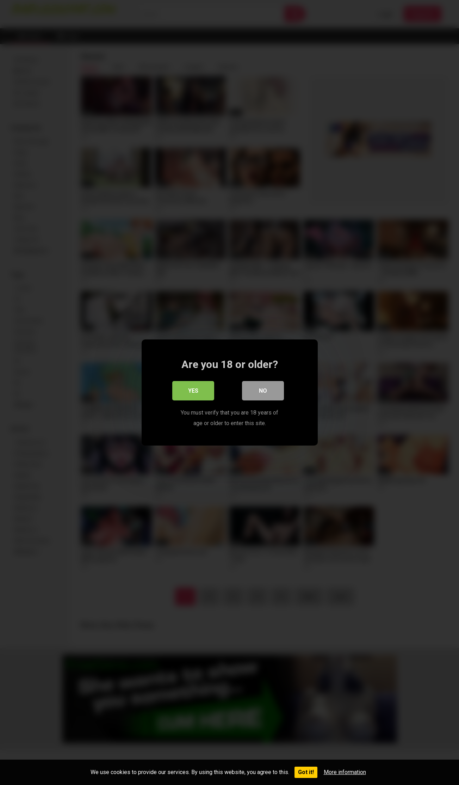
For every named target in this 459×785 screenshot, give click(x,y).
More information (345, 772)
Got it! (306, 772)
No (263, 390)
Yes (193, 390)
